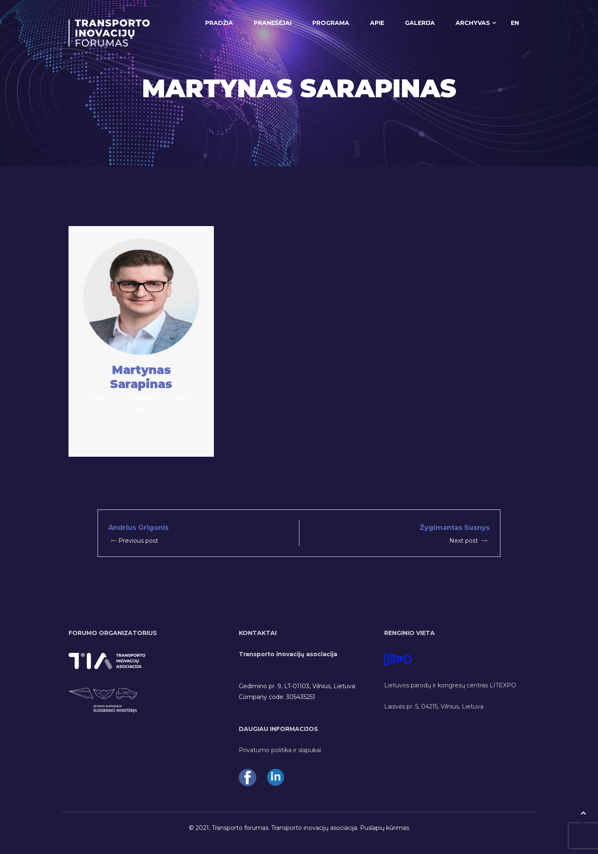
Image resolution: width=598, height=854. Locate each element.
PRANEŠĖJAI (273, 23)
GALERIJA (420, 23)
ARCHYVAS (473, 23)
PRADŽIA (219, 23)
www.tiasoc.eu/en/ (265, 707)
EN (515, 23)
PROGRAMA (330, 23)
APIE (377, 23)
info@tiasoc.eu (260, 675)
